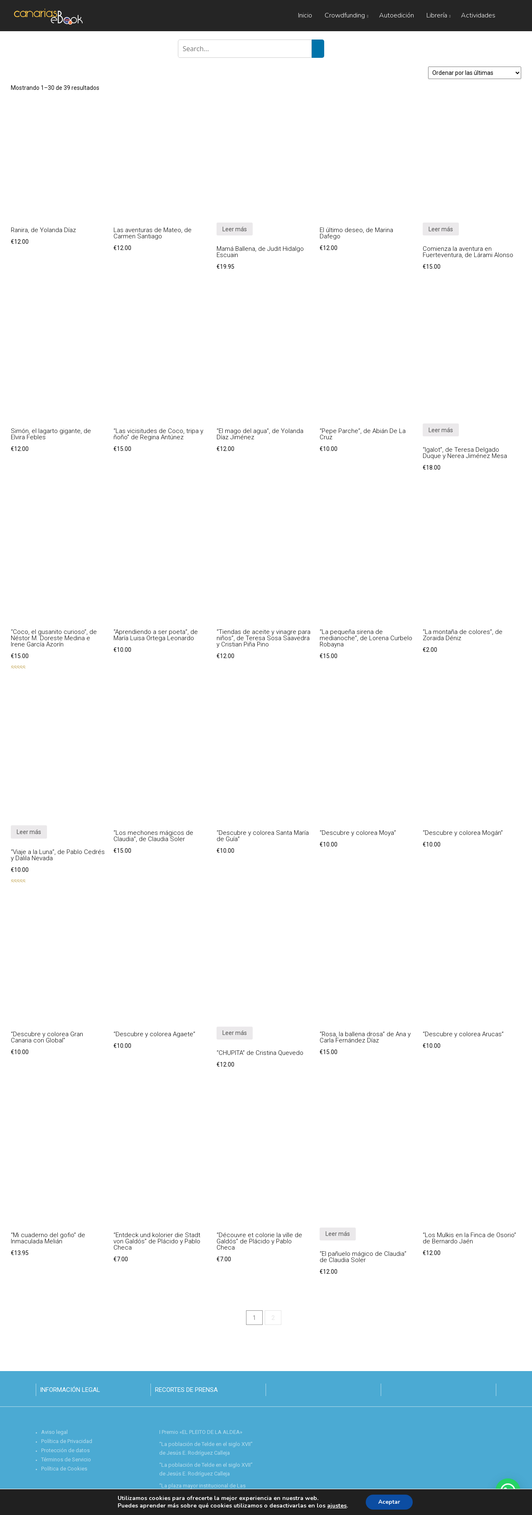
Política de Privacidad (66, 1441)
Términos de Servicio (66, 1459)
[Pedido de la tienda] (474, 73)
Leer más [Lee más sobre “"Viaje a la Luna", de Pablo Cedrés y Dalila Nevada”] (29, 832)
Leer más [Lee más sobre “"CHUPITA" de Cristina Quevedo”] (234, 1033)
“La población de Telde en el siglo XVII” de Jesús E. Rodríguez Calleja (206, 1448)
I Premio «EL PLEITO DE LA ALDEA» (200, 1432)
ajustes (337, 1506)
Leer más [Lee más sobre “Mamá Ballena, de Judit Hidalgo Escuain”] (234, 229)
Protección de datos (65, 1450)
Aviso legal (54, 1432)
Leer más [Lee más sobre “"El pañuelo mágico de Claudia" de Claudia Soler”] (337, 1233)
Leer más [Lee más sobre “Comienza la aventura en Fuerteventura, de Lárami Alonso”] (441, 229)
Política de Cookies (64, 1468)
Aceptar (389, 1502)
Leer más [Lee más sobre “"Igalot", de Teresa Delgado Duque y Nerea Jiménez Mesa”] (441, 430)
